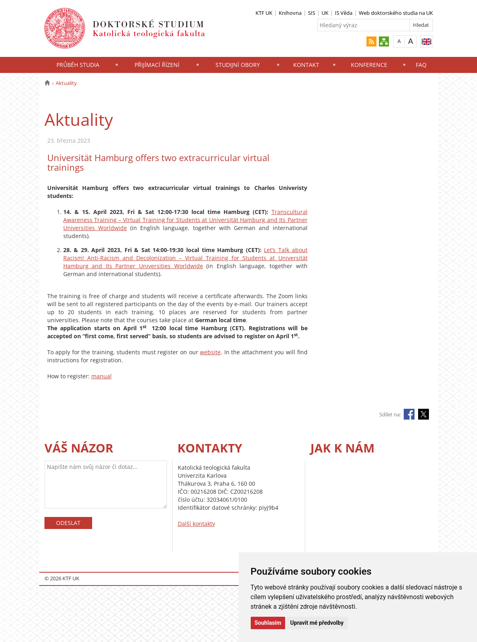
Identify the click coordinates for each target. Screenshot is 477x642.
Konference (369, 65)
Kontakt (306, 65)
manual (101, 376)
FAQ (421, 65)
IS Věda (343, 12)
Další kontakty (196, 523)
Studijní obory (237, 65)
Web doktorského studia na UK (396, 12)
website (210, 352)
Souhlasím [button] (268, 623)
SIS (311, 12)
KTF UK (264, 12)
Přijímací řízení (157, 65)
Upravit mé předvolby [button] (317, 623)
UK (325, 12)
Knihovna (290, 12)
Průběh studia (77, 65)
